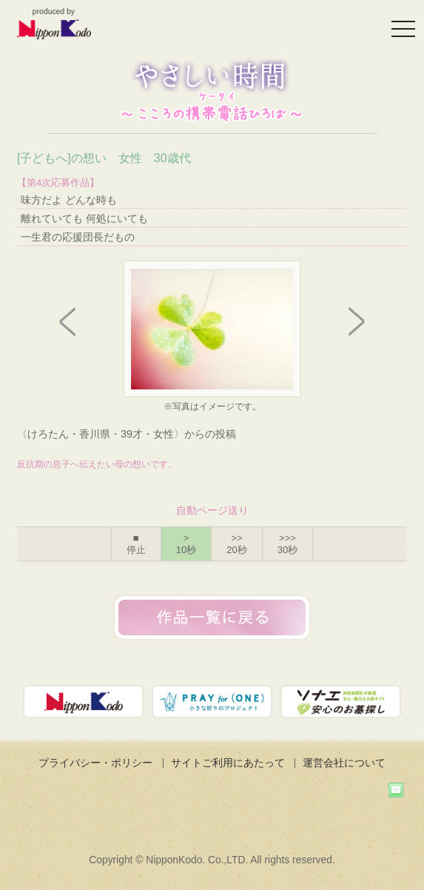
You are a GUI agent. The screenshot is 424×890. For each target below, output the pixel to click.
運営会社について (344, 763)
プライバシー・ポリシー (95, 763)
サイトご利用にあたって (228, 763)
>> (236, 543)
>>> (287, 543)
